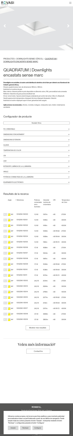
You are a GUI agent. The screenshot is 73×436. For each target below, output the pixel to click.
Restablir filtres (36, 123)
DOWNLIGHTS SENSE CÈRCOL (29, 59)
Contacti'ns (38, 351)
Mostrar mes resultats (37, 328)
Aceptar (13, 428)
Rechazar (25, 428)
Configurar (37, 428)
